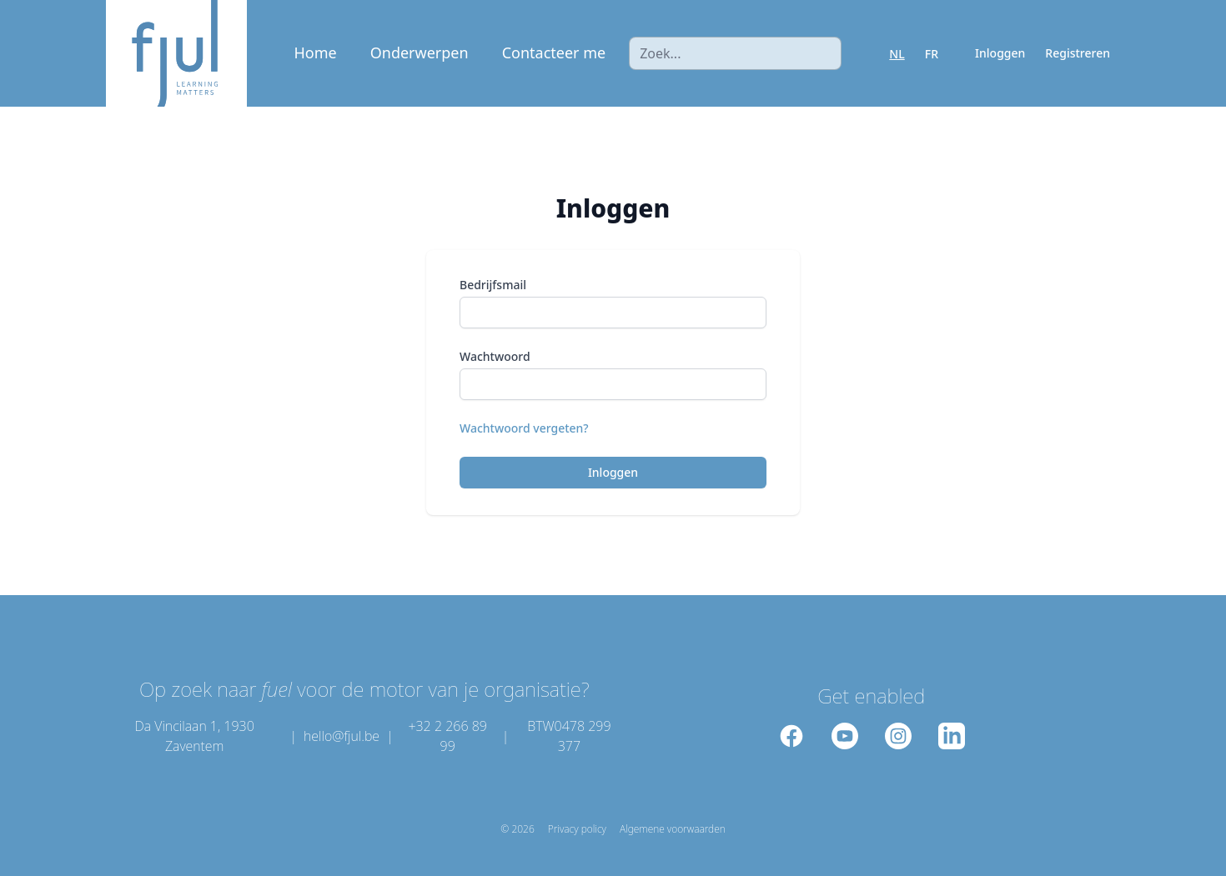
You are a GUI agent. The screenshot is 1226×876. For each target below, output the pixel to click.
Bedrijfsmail (493, 285)
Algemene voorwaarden (673, 829)
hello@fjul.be (341, 736)
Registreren (1077, 53)
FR (931, 54)
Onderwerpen (419, 53)
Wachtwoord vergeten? (524, 428)
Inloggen (1000, 53)
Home (315, 53)
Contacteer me (554, 53)
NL (896, 54)
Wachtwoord (495, 356)
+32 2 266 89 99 (447, 736)
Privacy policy (577, 829)
